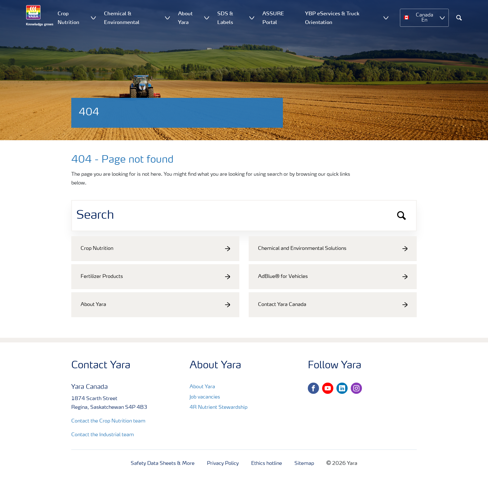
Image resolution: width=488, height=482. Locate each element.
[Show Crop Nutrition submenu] (93, 17)
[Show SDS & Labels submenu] (251, 17)
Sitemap (304, 463)
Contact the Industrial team (102, 434)
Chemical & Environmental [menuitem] (121, 17)
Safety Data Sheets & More (163, 463)
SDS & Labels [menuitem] (225, 17)
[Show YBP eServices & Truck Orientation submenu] (385, 17)
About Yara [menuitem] (185, 17)
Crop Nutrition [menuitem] (68, 17)
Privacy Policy (223, 463)
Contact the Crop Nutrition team (108, 421)
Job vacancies (205, 397)
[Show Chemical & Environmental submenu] (167, 17)
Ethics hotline (266, 463)
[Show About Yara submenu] (206, 17)
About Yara (202, 386)
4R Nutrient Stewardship (218, 407)
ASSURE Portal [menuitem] (273, 17)
